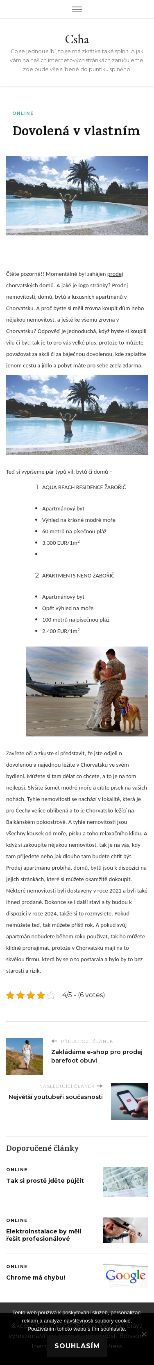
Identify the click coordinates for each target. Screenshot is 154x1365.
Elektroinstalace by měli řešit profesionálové (43, 1235)
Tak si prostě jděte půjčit (45, 1180)
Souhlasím (77, 1346)
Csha (77, 39)
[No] (144, 1334)
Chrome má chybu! (35, 1277)
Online (23, 113)
